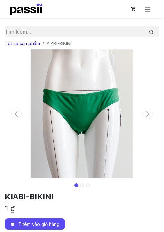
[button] (16, 114)
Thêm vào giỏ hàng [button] (35, 224)
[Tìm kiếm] (151, 31)
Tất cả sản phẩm (22, 43)
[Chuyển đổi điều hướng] (147, 9)
